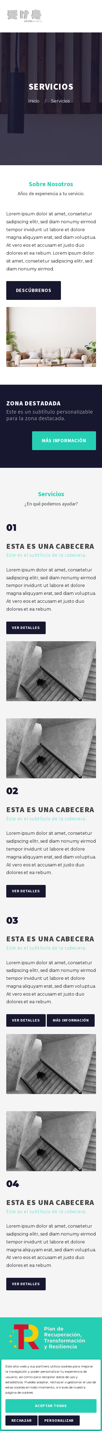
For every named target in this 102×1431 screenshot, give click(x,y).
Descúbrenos (33, 290)
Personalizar (59, 1420)
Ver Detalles (26, 627)
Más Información (64, 440)
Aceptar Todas (51, 1405)
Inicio (34, 101)
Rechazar (21, 1420)
